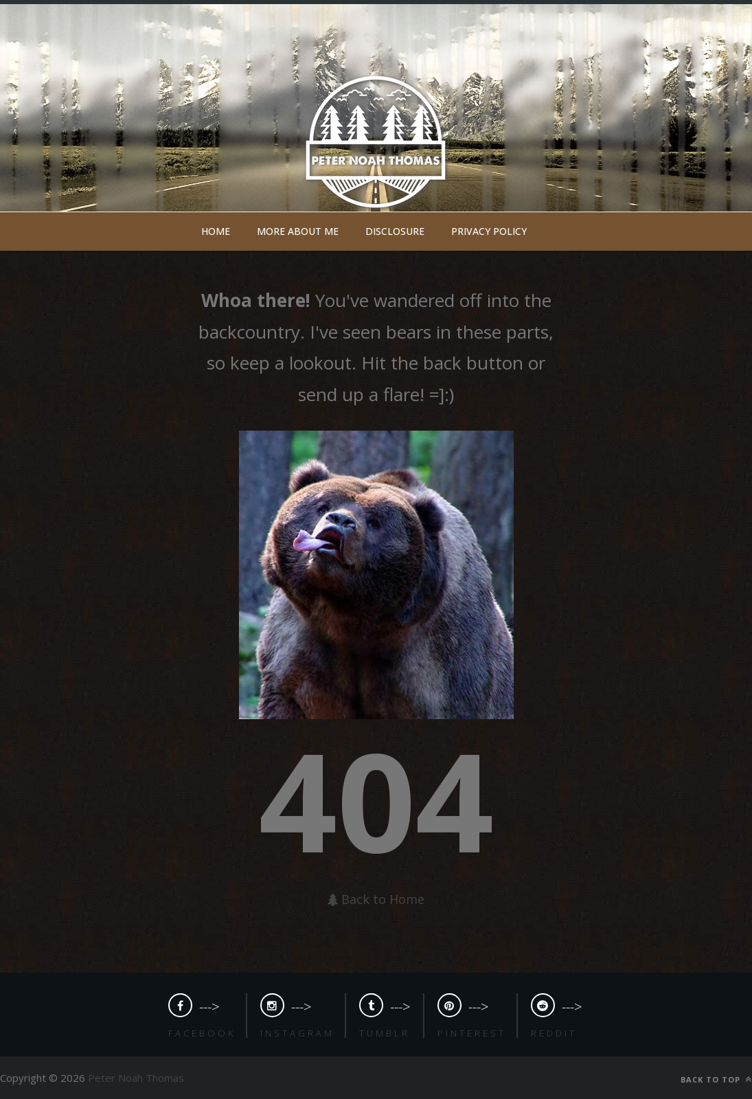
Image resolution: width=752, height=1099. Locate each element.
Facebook (202, 1033)
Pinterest (471, 1033)
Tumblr (384, 1033)
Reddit (554, 1033)
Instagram (297, 1033)
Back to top (716, 1079)
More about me (298, 231)
